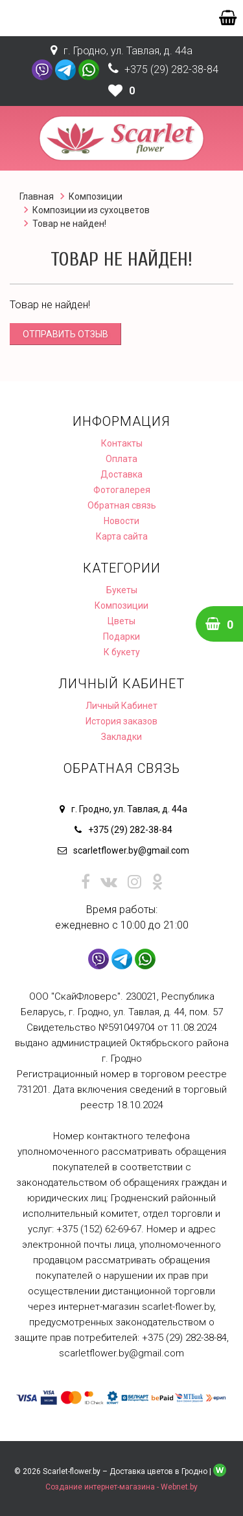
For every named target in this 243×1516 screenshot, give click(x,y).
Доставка (121, 474)
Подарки (121, 636)
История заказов (121, 721)
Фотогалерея (121, 489)
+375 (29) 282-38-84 (171, 69)
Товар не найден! (69, 223)
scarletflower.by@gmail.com (131, 850)
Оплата (121, 458)
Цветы (121, 621)
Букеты (121, 590)
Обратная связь (121, 505)
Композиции (95, 196)
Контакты (122, 443)
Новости (121, 520)
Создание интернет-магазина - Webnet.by (121, 1486)
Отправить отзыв (65, 334)
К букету (122, 652)
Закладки (121, 736)
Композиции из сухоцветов (91, 210)
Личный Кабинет (121, 705)
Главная (36, 196)
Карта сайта (122, 536)
